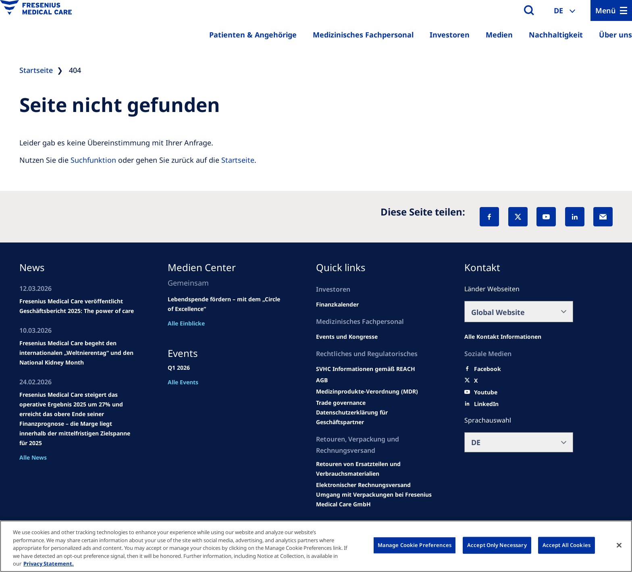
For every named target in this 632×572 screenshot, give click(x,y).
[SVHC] (341, 403)
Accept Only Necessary (497, 545)
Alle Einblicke (186, 323)
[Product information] (375, 469)
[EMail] (603, 216)
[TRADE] (375, 417)
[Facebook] (489, 216)
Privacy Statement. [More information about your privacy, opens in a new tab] (48, 563)
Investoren (450, 34)
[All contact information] (502, 337)
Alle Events (183, 382)
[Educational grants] (322, 380)
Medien (499, 34)
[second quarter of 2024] (337, 304)
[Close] (619, 545)
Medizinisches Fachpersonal (363, 34)
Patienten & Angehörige (253, 34)
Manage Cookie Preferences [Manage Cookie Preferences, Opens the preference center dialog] (414, 545)
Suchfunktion (93, 160)
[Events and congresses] (365, 369)
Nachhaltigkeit (556, 34)
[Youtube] (485, 392)
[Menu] (611, 10)
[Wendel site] (347, 337)
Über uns (615, 34)
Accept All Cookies (566, 545)
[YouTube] (546, 216)
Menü (605, 10)
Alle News (33, 457)
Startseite (237, 160)
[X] (518, 216)
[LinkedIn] (574, 216)
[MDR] (367, 391)
